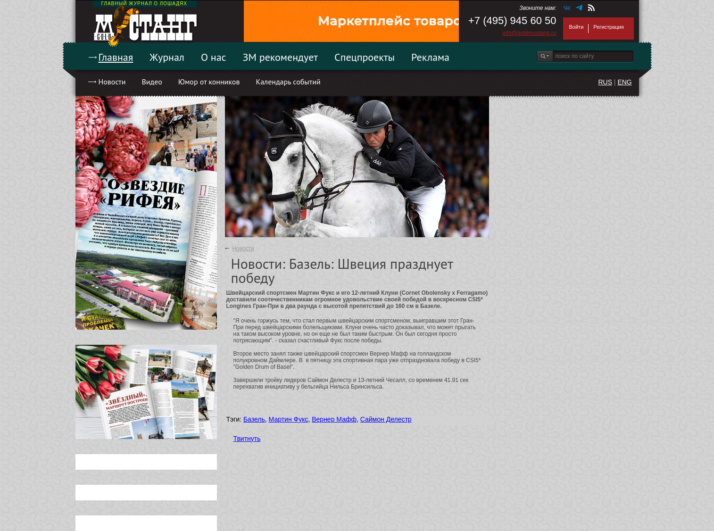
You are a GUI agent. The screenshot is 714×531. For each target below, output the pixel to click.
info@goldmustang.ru (529, 33)
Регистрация (608, 27)
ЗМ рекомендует (280, 57)
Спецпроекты (364, 57)
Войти (576, 27)
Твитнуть (247, 438)
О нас (213, 57)
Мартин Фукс (288, 419)
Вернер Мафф (334, 419)
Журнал (166, 57)
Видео (151, 81)
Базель (254, 419)
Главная (116, 57)
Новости (112, 81)
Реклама (430, 57)
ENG (624, 82)
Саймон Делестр (386, 419)
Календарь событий (288, 81)
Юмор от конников (209, 81)
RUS (605, 82)
